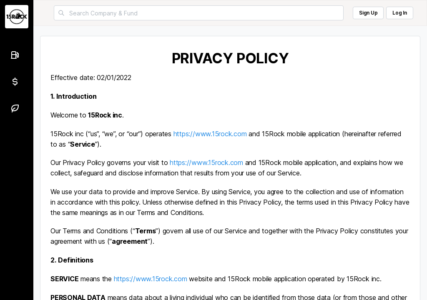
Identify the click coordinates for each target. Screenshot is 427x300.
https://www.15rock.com (210, 134)
